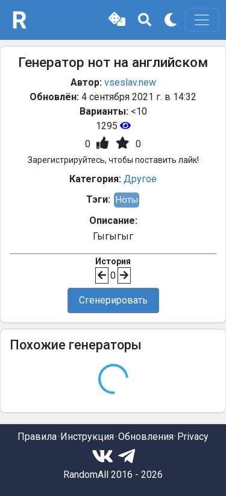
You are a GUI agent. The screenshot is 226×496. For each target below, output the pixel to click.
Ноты (126, 199)
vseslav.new (130, 82)
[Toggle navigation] (202, 20)
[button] (117, 20)
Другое (140, 179)
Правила (37, 436)
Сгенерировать (113, 300)
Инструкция (87, 436)
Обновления (146, 436)
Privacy (193, 436)
